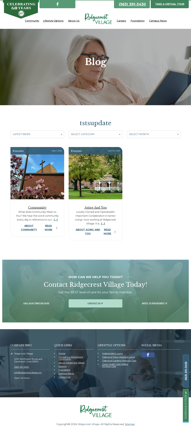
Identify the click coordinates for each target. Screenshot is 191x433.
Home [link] (62, 353)
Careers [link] (63, 366)
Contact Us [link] (93, 303)
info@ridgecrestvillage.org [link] (27, 372)
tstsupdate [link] (19, 151)
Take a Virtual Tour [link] (169, 4)
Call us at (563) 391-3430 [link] (36, 303)
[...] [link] (56, 219)
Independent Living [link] (112, 353)
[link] (57, 4)
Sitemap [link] (130, 424)
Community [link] (37, 207)
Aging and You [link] (95, 207)
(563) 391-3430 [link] (132, 4)
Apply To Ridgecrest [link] (153, 303)
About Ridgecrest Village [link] (72, 362)
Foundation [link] (65, 370)
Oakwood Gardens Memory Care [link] (119, 360)
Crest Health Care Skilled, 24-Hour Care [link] (115, 365)
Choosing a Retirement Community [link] (71, 358)
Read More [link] (34, 228)
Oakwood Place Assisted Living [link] (118, 357)
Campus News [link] (66, 373)
